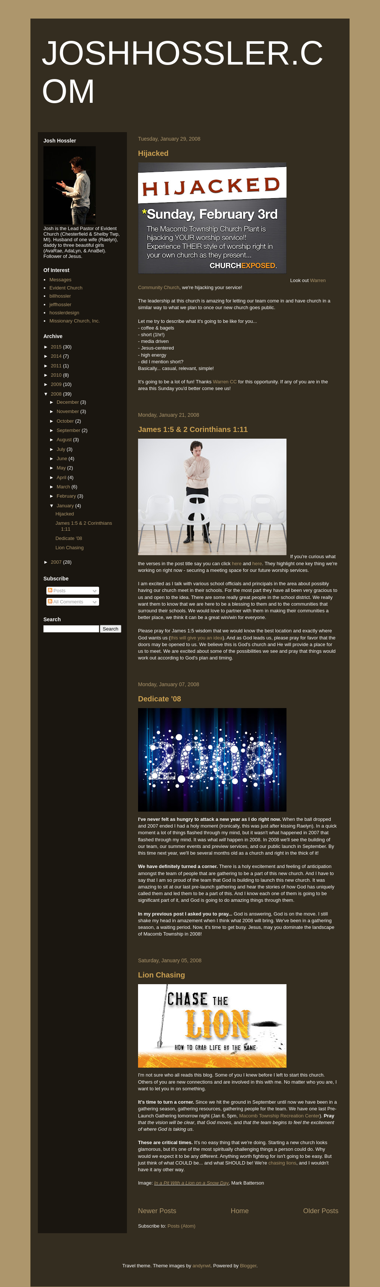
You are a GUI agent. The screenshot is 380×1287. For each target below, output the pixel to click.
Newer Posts (157, 1211)
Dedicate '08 (159, 699)
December (69, 402)
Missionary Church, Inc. (74, 321)
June (63, 458)
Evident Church (65, 288)
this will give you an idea (196, 638)
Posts (57, 590)
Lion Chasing (161, 975)
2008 (57, 394)
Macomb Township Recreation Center (279, 1116)
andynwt (201, 1265)
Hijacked (153, 153)
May (62, 468)
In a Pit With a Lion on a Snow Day (191, 1183)
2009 (57, 384)
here (237, 563)
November (69, 411)
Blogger (248, 1265)
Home (240, 1211)
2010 (57, 375)
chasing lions (282, 1163)
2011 (57, 366)
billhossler (60, 296)
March (64, 486)
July (62, 449)
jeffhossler (60, 304)
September (69, 430)
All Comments (65, 602)
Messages (60, 279)
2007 (57, 562)
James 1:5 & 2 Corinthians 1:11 (193, 429)
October (66, 421)
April (62, 477)
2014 (57, 356)
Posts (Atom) (182, 1226)
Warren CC (225, 381)
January (66, 505)
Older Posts (320, 1211)
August (65, 439)
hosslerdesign (64, 312)
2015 (57, 347)
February (67, 496)
